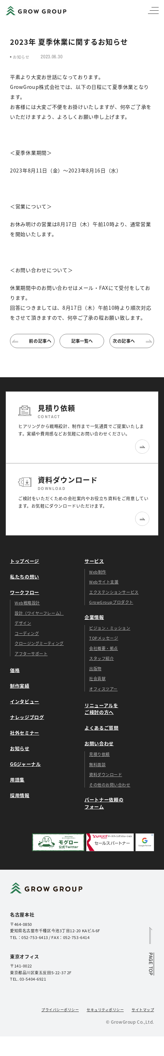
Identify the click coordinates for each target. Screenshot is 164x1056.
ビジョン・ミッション (109, 628)
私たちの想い (24, 576)
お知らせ (20, 748)
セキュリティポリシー (105, 1009)
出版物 (95, 668)
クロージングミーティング (39, 643)
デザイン (23, 623)
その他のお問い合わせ (109, 785)
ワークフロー (24, 592)
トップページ (24, 561)
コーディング (27, 633)
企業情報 (94, 617)
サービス (94, 561)
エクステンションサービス (114, 592)
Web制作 (97, 572)
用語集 (17, 779)
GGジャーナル (25, 764)
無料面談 (97, 764)
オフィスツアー (103, 689)
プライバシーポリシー (60, 1009)
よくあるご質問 (101, 727)
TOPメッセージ (103, 638)
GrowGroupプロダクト (111, 602)
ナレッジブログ (27, 717)
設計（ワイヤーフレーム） (39, 613)
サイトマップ (143, 1009)
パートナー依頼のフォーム (103, 803)
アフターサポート (31, 653)
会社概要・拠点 (103, 648)
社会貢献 (97, 678)
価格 (15, 670)
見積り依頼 (99, 754)
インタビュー (24, 701)
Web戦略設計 (27, 603)
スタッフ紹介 (101, 658)
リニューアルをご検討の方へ (101, 709)
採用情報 (20, 795)
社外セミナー (24, 732)
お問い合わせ (99, 743)
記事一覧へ (82, 341)
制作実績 (20, 685)
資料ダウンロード (105, 774)
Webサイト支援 (103, 582)
